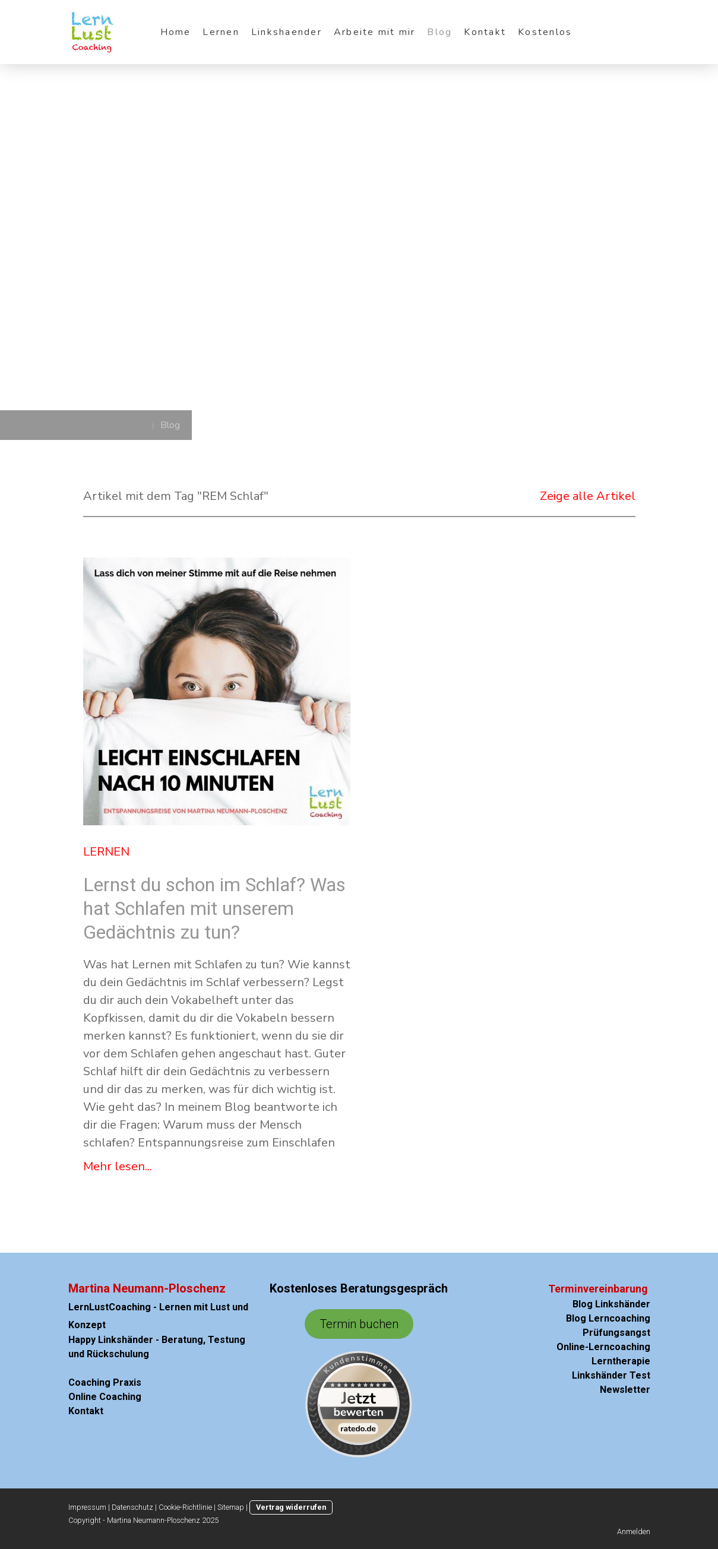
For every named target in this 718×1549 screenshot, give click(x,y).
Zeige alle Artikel (587, 496)
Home (175, 32)
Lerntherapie (621, 1361)
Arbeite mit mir (375, 32)
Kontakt (485, 32)
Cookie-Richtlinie (185, 1507)
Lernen (221, 32)
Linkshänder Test (608, 1375)
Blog (439, 32)
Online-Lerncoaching (603, 1346)
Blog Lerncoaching (608, 1318)
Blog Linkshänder (611, 1304)
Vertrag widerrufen (291, 1507)
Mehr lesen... (117, 1166)
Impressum (87, 1507)
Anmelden (633, 1531)
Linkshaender (286, 32)
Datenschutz (132, 1507)
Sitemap (230, 1507)
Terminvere (576, 1288)
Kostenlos (545, 32)
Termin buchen (359, 1324)
